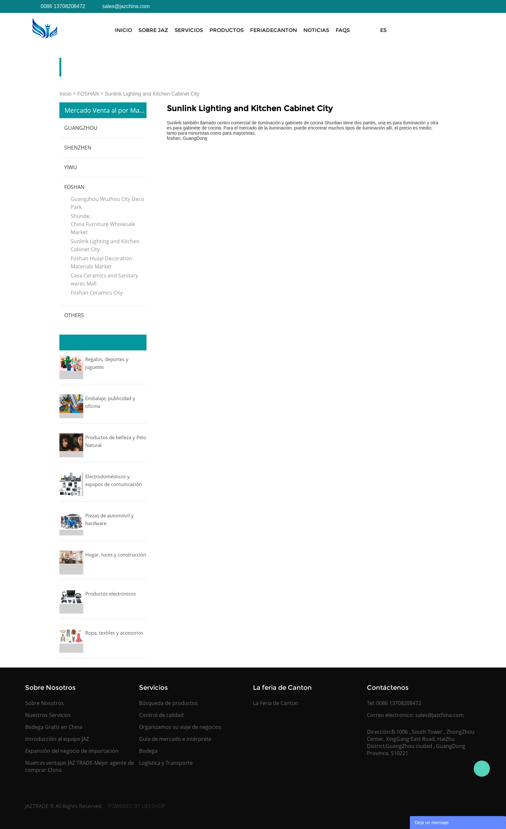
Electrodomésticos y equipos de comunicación (113, 480)
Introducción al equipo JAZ (57, 738)
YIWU (70, 167)
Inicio (123, 30)
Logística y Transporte (166, 762)
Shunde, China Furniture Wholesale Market (103, 224)
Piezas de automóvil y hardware (109, 519)
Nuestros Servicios (48, 715)
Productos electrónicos (110, 593)
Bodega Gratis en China (53, 727)
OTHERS (74, 315)
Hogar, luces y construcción (115, 554)
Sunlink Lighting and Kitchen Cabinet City (152, 94)
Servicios (189, 30)
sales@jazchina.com (439, 715)
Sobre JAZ (153, 30)
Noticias (316, 30)
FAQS (343, 30)
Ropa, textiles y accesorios (114, 632)
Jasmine (482, 769)
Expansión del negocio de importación (71, 750)
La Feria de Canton (275, 703)
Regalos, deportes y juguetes (106, 363)
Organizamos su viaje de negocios (180, 727)
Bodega (148, 750)
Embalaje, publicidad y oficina (110, 402)
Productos (226, 30)
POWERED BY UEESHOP (136, 806)
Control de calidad (161, 715)
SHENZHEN (77, 147)
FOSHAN (88, 94)
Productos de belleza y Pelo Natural (115, 441)
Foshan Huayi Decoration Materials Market (101, 262)
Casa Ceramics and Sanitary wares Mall (104, 279)
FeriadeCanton (273, 30)
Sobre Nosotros (44, 703)
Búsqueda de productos (168, 703)
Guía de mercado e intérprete (175, 738)
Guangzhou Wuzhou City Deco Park (107, 203)
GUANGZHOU (80, 127)
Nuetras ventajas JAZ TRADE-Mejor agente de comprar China (79, 766)
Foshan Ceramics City (97, 292)
